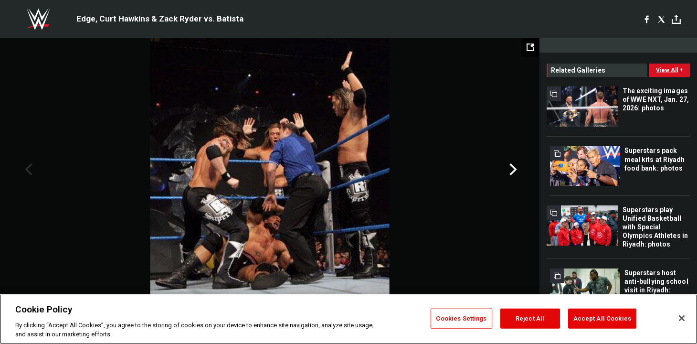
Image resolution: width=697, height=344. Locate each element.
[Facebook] (646, 19)
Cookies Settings (461, 318)
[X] (661, 19)
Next (512, 169)
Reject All (530, 318)
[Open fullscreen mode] (530, 47)
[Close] (681, 318)
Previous (27, 169)
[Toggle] (676, 19)
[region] (348, 319)
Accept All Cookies (602, 318)
